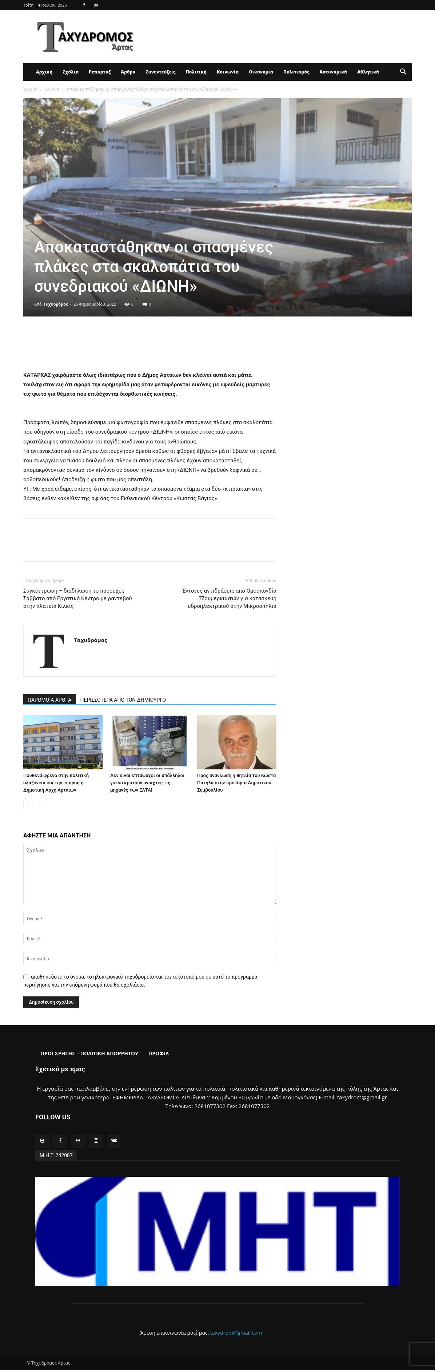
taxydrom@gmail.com (236, 1332)
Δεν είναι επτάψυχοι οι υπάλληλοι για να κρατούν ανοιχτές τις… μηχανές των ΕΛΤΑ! (147, 783)
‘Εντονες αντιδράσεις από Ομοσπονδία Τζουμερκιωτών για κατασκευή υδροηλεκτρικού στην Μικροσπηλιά (228, 598)
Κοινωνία (228, 72)
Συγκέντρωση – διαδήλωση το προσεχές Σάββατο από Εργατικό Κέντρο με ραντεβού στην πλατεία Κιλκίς (77, 598)
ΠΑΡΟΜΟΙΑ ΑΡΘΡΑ (50, 700)
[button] (403, 72)
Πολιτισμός (296, 72)
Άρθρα (128, 72)
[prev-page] (27, 804)
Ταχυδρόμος (56, 304)
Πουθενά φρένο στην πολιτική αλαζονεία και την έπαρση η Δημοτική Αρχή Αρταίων (56, 783)
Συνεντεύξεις (161, 72)
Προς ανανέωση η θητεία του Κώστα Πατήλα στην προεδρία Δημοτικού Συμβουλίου (236, 783)
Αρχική (44, 72)
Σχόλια (71, 72)
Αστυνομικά (333, 72)
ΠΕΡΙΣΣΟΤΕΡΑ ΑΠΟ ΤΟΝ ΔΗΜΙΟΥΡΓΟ (123, 700)
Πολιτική (196, 72)
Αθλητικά (368, 72)
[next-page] (39, 804)
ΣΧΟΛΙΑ (51, 89)
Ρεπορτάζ (100, 72)
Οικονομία (261, 72)
